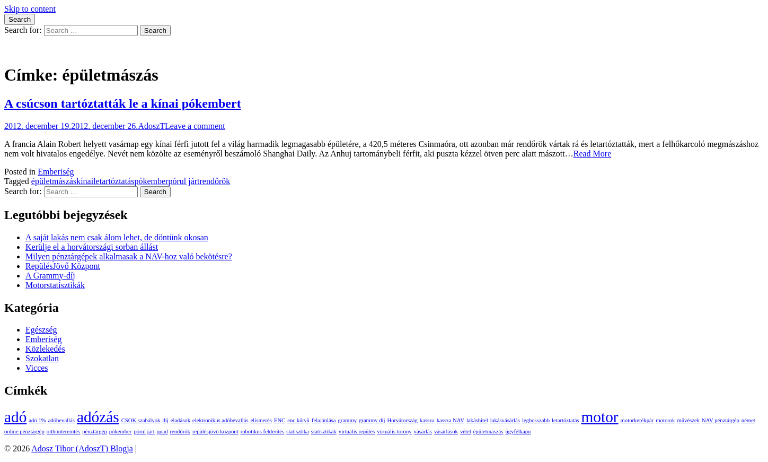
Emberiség (56, 171)
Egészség (41, 329)
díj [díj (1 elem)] (165, 420)
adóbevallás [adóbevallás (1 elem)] (61, 420)
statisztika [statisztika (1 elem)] (297, 431)
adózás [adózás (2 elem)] (98, 416)
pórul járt (183, 181)
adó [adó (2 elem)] (15, 416)
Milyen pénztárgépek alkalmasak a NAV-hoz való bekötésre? (128, 256)
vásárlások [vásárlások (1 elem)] (446, 431)
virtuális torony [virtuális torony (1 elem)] (394, 431)
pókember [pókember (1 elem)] (120, 431)
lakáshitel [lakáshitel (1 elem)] (477, 420)
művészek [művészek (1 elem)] (688, 420)
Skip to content (30, 8)
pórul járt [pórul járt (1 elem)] (144, 431)
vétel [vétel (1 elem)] (465, 431)
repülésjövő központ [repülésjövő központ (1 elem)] (215, 431)
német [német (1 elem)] (748, 420)
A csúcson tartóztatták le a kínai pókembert (122, 103)
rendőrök (215, 181)
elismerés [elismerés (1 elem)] (261, 420)
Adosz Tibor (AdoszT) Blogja (55, 49)
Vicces (36, 367)
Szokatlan (42, 358)
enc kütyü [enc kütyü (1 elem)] (298, 420)
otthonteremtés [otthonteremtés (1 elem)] (63, 431)
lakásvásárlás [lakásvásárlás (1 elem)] (505, 420)
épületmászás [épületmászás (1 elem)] (488, 431)
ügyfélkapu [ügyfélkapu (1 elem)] (518, 431)
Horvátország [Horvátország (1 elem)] (402, 420)
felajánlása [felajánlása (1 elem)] (324, 420)
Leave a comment (195, 125)
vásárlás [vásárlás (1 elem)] (423, 431)
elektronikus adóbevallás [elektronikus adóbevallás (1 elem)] (220, 420)
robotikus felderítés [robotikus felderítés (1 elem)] (263, 431)
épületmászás (53, 181)
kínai (84, 181)
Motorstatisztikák (55, 285)
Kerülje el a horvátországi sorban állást (91, 246)
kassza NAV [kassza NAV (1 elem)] (450, 420)
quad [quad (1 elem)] (162, 431)
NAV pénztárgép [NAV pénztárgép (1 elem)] (720, 420)
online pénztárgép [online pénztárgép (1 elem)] (24, 431)
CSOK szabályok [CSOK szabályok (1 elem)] (141, 420)
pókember (151, 181)
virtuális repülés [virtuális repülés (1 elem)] (357, 431)
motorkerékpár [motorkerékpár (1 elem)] (637, 420)
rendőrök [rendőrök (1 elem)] (180, 431)
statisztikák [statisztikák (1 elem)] (324, 431)
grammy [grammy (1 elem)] (347, 420)
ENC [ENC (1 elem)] (279, 420)
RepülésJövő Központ (62, 266)
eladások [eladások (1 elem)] (180, 420)
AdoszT (151, 125)
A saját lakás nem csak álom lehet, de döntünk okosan (116, 237)
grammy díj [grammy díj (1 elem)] (372, 420)
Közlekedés (45, 348)
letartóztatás (113, 181)
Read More (592, 153)
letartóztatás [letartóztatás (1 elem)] (565, 420)
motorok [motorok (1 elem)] (665, 420)
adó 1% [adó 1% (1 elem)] (37, 420)
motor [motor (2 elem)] (600, 416)
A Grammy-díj (50, 275)
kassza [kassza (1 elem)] (427, 420)
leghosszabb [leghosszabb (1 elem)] (536, 420)
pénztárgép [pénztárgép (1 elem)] (94, 431)
